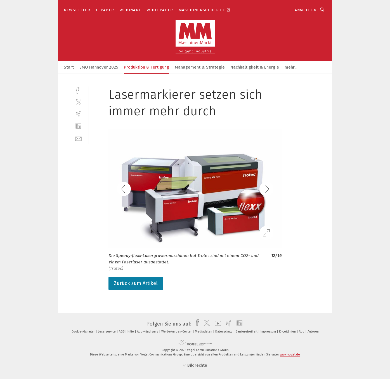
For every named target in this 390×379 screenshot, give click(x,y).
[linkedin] (78, 126)
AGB (122, 331)
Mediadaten (204, 331)
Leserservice (107, 331)
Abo (302, 331)
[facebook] (78, 89)
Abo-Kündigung (148, 331)
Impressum (269, 331)
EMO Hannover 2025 (98, 67)
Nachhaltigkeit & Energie (254, 67)
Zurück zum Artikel (136, 283)
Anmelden (306, 10)
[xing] (78, 114)
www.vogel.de (290, 354)
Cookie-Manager (84, 331)
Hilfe (131, 331)
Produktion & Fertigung (146, 67)
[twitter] (78, 102)
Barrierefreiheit (247, 331)
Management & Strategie (200, 67)
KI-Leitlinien (288, 331)
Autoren (313, 331)
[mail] (78, 138)
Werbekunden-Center (177, 331)
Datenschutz (224, 331)
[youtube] (216, 324)
